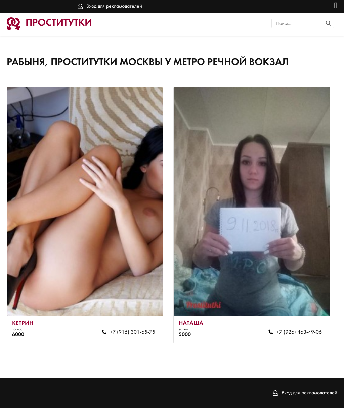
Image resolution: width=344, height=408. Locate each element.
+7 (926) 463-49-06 (299, 332)
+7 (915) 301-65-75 (132, 332)
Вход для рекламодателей (114, 6)
